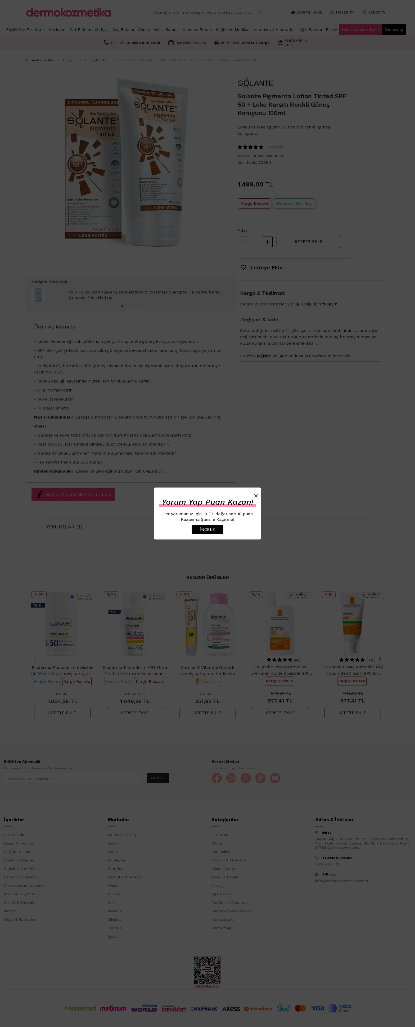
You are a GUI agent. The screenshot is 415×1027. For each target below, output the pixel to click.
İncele (207, 529)
